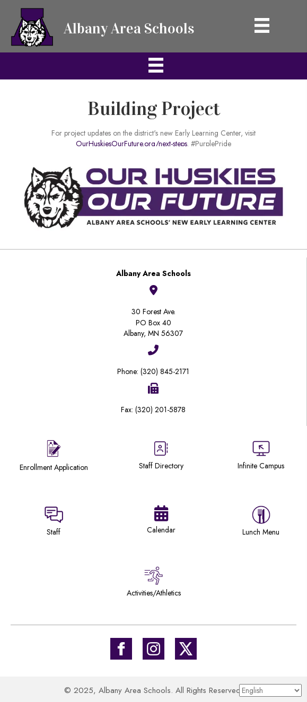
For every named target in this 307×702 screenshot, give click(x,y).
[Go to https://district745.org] (106, 26)
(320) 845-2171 (165, 371)
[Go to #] (153, 649)
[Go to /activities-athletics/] (153, 583)
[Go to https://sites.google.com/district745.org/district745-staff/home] (54, 523)
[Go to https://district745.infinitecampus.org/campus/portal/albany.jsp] (260, 456)
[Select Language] (270, 690)
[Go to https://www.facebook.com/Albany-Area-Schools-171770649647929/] (121, 649)
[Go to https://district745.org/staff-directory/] (161, 459)
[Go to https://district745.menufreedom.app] (260, 523)
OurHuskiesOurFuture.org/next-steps (131, 145)
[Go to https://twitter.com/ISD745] (186, 649)
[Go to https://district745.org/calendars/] (161, 522)
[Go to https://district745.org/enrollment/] (54, 457)
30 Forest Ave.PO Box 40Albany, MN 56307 (153, 322)
